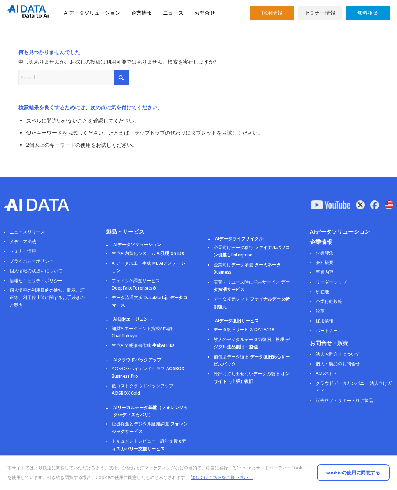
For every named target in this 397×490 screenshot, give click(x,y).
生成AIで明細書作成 (143, 345)
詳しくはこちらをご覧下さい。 (48, 477)
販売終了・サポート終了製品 (344, 400)
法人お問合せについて (338, 354)
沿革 (320, 311)
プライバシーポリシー (32, 261)
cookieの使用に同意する (323, 468)
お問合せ (204, 12)
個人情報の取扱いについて (36, 270)
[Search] (73, 77)
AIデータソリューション (92, 12)
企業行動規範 (329, 301)
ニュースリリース (27, 232)
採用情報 (272, 12)
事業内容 (324, 272)
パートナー (327, 330)
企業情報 (141, 12)
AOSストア (327, 373)
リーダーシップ (331, 282)
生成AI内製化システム (148, 253)
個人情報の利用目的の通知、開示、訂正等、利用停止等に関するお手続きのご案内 (47, 297)
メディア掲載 (23, 241)
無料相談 (367, 12)
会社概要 (324, 262)
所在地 (322, 291)
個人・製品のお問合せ (338, 364)
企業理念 (324, 253)
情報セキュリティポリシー (36, 280)
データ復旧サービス (244, 329)
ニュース (173, 12)
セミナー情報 (319, 12)
